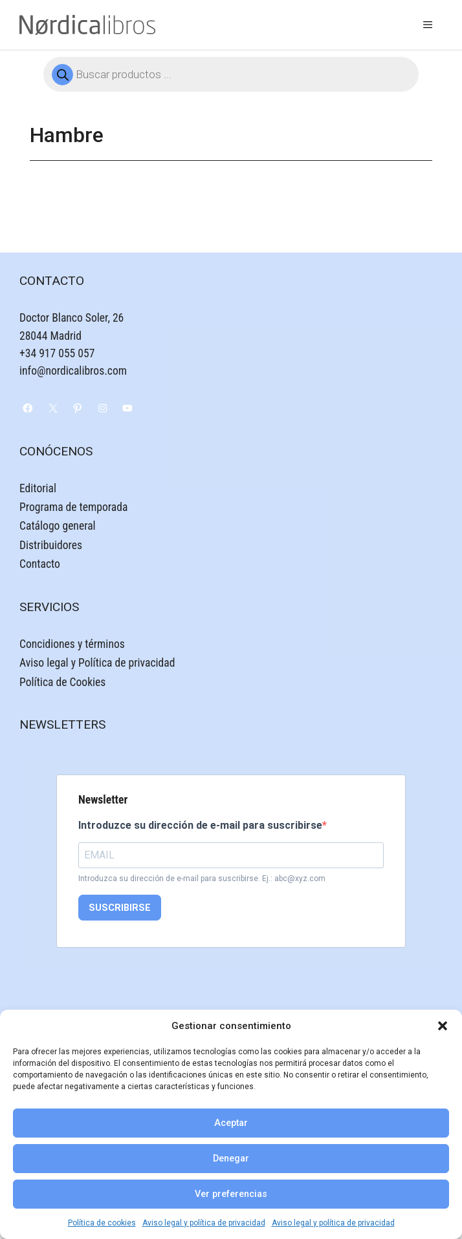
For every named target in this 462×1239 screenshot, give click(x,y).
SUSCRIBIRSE (120, 907)
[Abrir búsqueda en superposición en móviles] (231, 74)
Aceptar (231, 1123)
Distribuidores (50, 545)
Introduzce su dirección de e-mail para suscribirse (200, 825)
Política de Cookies (62, 682)
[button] (442, 1025)
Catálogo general (57, 525)
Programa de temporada (73, 507)
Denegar (231, 1158)
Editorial (37, 488)
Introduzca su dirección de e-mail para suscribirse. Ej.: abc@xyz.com (201, 878)
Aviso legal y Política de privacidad (97, 662)
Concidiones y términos (72, 644)
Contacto (39, 563)
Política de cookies (102, 1222)
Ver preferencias (231, 1194)
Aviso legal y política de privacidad (203, 1222)
